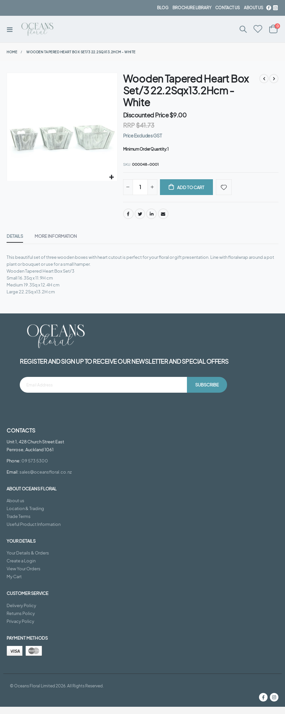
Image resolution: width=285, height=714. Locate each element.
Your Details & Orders (28, 560)
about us (253, 7)
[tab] (15, 238)
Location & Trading (25, 515)
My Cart (14, 584)
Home (12, 52)
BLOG (162, 7)
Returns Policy (21, 620)
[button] (111, 177)
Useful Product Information (34, 531)
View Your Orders (23, 576)
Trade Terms (19, 523)
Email (163, 215)
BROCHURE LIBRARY (191, 7)
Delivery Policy (21, 612)
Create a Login (21, 568)
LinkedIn (151, 215)
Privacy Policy (20, 628)
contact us (227, 7)
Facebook (128, 215)
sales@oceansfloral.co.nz (45, 479)
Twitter (140, 215)
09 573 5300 (34, 468)
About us (15, 507)
